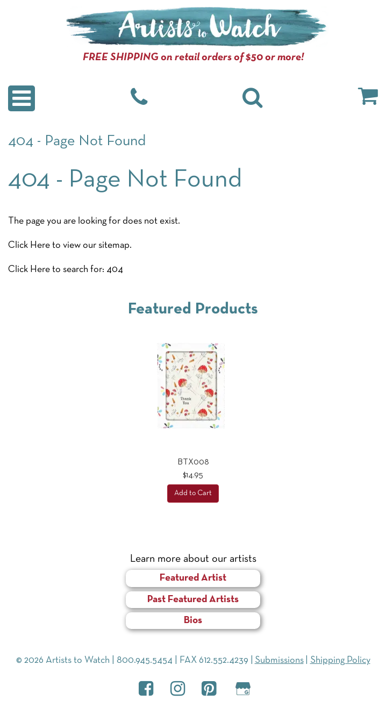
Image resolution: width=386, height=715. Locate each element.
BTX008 (193, 462)
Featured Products (193, 309)
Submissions (279, 660)
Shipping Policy (340, 660)
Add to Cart (193, 493)
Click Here (29, 245)
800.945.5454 (145, 660)
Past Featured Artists (193, 599)
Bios (193, 620)
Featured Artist (193, 578)
